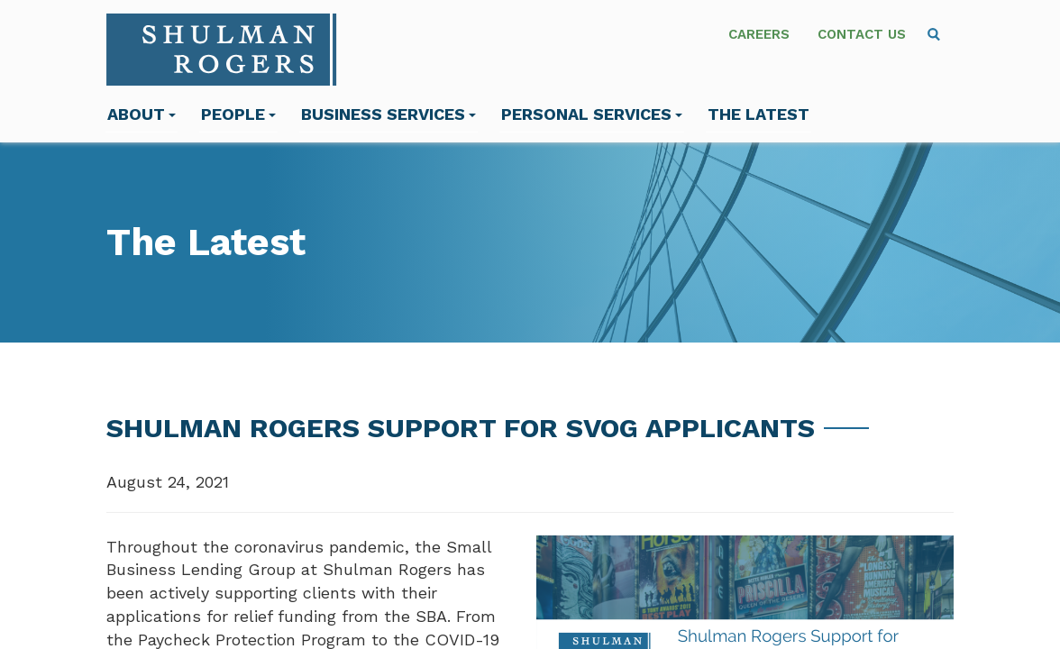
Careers (759, 34)
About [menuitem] (141, 114)
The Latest (758, 114)
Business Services (388, 114)
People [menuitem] (238, 114)
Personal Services (591, 114)
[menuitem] (934, 34)
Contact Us (862, 34)
